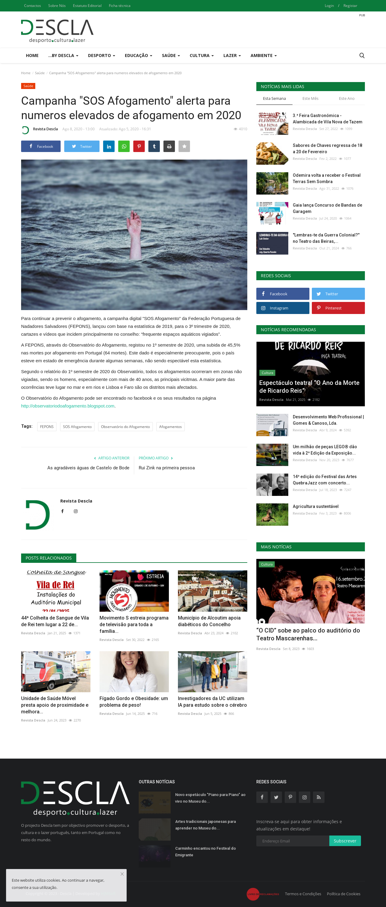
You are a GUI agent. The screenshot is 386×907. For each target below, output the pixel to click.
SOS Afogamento (77, 426)
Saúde (40, 73)
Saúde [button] (171, 55)
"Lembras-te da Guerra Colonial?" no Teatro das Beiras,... (326, 238)
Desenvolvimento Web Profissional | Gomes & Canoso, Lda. (328, 420)
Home (32, 55)
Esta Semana (274, 98)
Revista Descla (39, 130)
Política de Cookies (343, 893)
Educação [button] (138, 55)
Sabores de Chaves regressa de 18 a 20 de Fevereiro (327, 148)
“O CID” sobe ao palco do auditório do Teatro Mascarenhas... (308, 634)
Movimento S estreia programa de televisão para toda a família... (134, 624)
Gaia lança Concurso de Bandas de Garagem (327, 208)
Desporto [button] (101, 55)
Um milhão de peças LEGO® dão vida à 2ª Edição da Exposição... (325, 449)
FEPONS (47, 426)
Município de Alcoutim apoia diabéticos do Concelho (209, 621)
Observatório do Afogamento (125, 426)
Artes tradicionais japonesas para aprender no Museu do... (205, 824)
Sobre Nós (57, 5)
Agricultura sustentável (316, 506)
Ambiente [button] (264, 55)
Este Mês (310, 98)
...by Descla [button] (63, 55)
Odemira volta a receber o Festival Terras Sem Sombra (327, 178)
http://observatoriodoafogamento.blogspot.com (67, 405)
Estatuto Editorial (87, 5)
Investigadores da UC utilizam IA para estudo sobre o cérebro (212, 702)
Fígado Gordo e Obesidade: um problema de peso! (134, 702)
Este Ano (347, 98)
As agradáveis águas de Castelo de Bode (88, 468)
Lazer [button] (232, 55)
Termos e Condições (303, 893)
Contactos (32, 5)
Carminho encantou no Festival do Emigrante (205, 851)
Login (329, 5)
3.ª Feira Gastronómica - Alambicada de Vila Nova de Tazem (327, 118)
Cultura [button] (202, 55)
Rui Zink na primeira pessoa (167, 468)
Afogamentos (170, 426)
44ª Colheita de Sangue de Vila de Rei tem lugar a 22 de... (55, 621)
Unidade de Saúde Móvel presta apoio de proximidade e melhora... (54, 705)
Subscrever (345, 841)
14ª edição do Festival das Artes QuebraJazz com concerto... (325, 479)
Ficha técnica (120, 5)
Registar (350, 5)
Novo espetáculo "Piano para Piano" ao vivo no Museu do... (210, 798)
